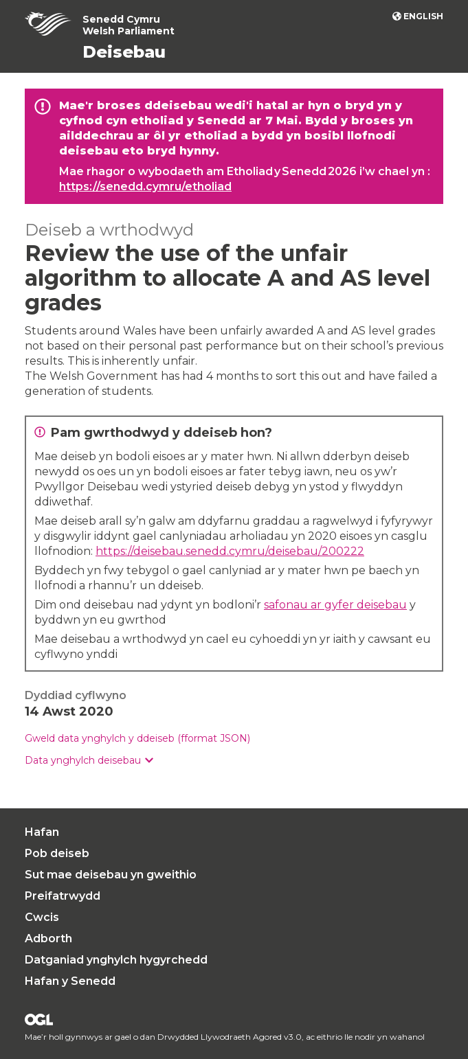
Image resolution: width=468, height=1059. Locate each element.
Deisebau (124, 52)
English (423, 16)
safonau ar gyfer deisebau (335, 604)
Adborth (48, 938)
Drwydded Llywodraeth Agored (39, 1019)
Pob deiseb (57, 853)
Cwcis (42, 917)
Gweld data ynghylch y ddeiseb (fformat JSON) (137, 738)
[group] (234, 760)
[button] (89, 760)
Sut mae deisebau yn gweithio (111, 874)
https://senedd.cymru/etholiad (145, 186)
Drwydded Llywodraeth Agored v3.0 (229, 1037)
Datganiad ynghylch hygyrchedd (116, 959)
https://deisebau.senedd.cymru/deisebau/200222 (230, 551)
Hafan (42, 832)
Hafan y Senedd (70, 981)
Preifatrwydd (62, 895)
